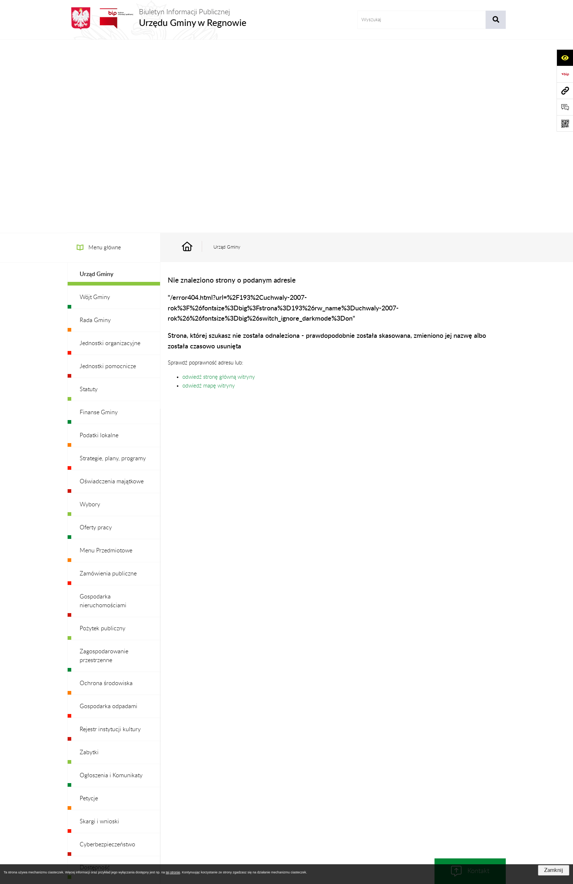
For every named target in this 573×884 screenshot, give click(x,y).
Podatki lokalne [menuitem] (99, 242)
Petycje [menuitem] (89, 605)
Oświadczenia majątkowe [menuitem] (112, 288)
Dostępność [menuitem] (95, 674)
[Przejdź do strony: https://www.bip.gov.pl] (565, 74)
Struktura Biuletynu (237, 797)
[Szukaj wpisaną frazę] (496, 20)
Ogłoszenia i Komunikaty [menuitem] (111, 582)
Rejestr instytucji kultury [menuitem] (110, 536)
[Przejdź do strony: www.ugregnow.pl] (565, 90)
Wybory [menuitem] (90, 311)
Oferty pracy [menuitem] (96, 334)
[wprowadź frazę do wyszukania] (421, 20)
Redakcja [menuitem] (91, 697)
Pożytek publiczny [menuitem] (102, 435)
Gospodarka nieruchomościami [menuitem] (103, 408)
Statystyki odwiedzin (462, 797)
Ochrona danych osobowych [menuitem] (116, 721)
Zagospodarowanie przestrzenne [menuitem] (104, 463)
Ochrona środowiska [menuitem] (106, 490)
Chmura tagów (286, 815)
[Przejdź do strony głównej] (156, 18)
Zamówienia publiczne (178, 797)
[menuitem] (113, 81)
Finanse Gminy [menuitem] (99, 219)
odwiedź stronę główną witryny (218, 184)
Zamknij (553, 870)
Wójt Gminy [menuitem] (95, 104)
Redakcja (281, 797)
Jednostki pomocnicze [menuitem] (108, 173)
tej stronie (173, 872)
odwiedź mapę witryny (208, 193)
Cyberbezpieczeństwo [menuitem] (107, 651)
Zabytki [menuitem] (89, 559)
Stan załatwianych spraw (115, 797)
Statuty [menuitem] (89, 196)
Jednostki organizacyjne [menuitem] (110, 150)
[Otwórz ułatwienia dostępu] (565, 57)
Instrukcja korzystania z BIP (333, 797)
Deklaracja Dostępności (401, 797)
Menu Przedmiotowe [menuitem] (106, 357)
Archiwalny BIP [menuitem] (99, 744)
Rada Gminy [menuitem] (95, 127)
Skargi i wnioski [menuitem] (99, 628)
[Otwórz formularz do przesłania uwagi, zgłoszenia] (565, 107)
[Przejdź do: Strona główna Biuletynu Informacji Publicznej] (195, 54)
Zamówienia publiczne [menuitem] (108, 381)
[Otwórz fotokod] (565, 123)
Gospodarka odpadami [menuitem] (108, 513)
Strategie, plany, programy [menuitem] (113, 265)
